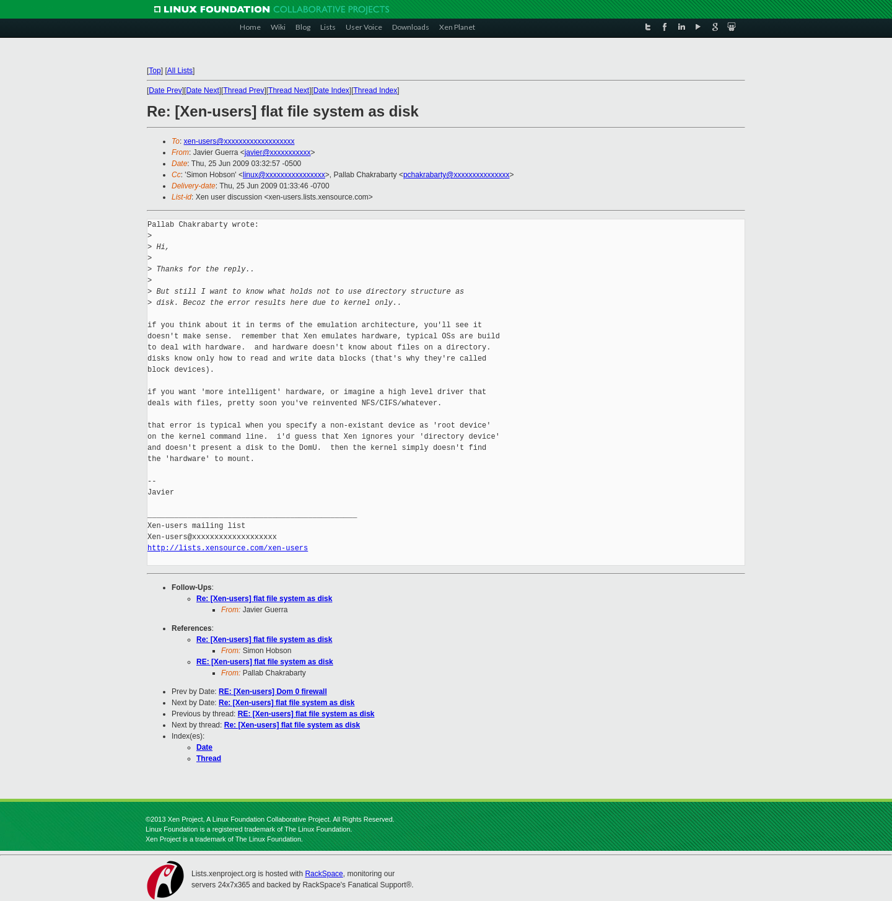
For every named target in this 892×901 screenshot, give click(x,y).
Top (154, 70)
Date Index (331, 90)
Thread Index (376, 90)
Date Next (202, 90)
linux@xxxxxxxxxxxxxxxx (284, 174)
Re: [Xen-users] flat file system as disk (264, 598)
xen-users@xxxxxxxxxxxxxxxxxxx (239, 141)
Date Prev (165, 90)
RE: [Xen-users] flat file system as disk (264, 661)
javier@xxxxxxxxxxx (278, 152)
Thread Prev (243, 90)
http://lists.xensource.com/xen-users (227, 548)
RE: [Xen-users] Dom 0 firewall (273, 691)
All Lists (180, 70)
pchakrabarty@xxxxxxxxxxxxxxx (456, 174)
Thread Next (288, 90)
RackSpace (324, 873)
